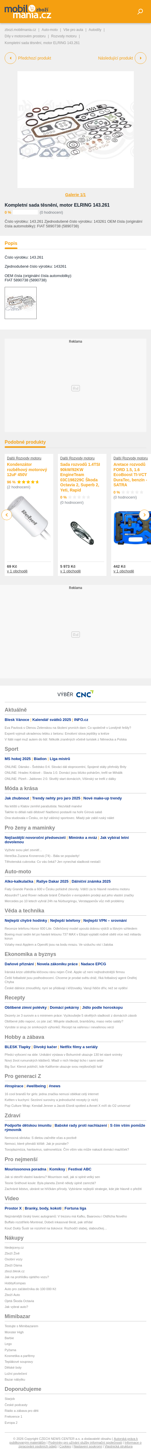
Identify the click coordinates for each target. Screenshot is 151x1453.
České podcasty (16, 1405)
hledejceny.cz (14, 1247)
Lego (8, 1344)
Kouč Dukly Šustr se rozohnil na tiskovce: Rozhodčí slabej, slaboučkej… (56, 1228)
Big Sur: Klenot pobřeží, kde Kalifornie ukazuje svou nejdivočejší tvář (53, 1066)
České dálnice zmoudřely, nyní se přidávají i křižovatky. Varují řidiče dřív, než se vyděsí (66, 988)
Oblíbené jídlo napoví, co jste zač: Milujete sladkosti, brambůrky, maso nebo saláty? (64, 1021)
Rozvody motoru (64, 36)
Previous (7, 514)
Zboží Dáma (13, 1265)
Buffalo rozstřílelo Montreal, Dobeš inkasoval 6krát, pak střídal (49, 1222)
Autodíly (95, 30)
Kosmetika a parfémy (20, 1356)
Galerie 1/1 (75, 194)
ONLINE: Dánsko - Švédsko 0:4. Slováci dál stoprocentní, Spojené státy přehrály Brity (65, 767)
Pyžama (10, 1350)
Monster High (14, 1332)
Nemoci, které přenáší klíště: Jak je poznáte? (37, 1143)
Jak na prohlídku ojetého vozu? (27, 1277)
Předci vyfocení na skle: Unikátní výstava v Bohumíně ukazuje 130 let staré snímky (63, 1054)
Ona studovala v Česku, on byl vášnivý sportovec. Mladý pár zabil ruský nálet (59, 818)
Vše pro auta (73, 30)
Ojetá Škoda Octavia (19, 1301)
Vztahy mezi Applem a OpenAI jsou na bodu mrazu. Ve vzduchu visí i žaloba (59, 944)
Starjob (10, 1398)
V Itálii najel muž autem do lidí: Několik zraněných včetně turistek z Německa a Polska (66, 739)
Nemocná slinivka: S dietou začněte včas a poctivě (41, 1138)
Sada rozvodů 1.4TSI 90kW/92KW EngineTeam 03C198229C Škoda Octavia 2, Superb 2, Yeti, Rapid (80, 477)
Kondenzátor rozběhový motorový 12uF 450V (27, 469)
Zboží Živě (12, 1253)
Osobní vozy (13, 1259)
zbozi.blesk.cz (14, 1271)
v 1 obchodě (17, 571)
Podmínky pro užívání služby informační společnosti (85, 1442)
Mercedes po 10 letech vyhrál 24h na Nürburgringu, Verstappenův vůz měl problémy (64, 901)
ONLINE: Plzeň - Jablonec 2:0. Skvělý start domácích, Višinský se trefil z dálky (60, 778)
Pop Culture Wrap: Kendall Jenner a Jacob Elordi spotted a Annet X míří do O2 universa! (67, 1105)
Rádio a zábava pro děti (21, 1410)
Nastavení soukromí (88, 1446)
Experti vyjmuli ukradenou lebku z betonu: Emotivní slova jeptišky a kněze (57, 733)
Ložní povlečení (16, 1373)
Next (144, 515)
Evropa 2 (11, 1422)
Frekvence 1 (13, 1416)
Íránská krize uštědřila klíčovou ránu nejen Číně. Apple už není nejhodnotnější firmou (65, 972)
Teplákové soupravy (19, 1361)
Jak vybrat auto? (16, 1307)
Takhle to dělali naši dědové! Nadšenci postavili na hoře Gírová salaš (53, 812)
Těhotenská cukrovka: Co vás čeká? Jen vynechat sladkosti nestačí (53, 861)
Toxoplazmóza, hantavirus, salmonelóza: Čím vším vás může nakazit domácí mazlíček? (67, 1149)
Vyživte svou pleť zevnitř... (23, 850)
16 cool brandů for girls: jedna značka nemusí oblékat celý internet (52, 1094)
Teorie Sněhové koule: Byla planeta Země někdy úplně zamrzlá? (50, 1183)
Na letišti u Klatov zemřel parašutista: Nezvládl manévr (43, 806)
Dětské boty (13, 1367)
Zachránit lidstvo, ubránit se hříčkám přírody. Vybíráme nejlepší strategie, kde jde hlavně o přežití (73, 1189)
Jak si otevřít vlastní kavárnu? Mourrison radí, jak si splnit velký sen (52, 1177)
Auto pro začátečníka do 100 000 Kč (30, 1289)
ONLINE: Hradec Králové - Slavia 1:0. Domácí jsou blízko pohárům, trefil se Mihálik (63, 772)
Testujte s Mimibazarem (21, 1326)
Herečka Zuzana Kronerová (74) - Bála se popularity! (42, 856)
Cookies (65, 1446)
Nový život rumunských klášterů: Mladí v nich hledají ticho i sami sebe (54, 1060)
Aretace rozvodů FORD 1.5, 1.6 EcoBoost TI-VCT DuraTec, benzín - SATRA (130, 474)
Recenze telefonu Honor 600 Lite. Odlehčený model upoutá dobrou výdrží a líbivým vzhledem (71, 928)
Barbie (9, 1338)
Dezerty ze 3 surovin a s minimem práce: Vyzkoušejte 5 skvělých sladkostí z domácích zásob (71, 1015)
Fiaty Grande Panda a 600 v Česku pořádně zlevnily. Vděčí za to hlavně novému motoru (67, 889)
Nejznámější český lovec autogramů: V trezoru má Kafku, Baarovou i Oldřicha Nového (66, 1216)
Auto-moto (50, 30)
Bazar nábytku (15, 1379)
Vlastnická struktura (119, 1446)
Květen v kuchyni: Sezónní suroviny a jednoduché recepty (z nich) (51, 1100)
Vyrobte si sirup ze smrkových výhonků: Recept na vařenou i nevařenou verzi (59, 1027)
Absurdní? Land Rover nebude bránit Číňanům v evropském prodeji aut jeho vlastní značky (69, 895)
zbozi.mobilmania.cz (20, 30)
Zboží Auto (12, 1295)
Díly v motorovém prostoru (25, 36)
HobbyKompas (15, 1283)
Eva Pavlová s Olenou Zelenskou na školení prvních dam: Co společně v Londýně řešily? (68, 727)
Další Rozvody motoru (24, 458)
